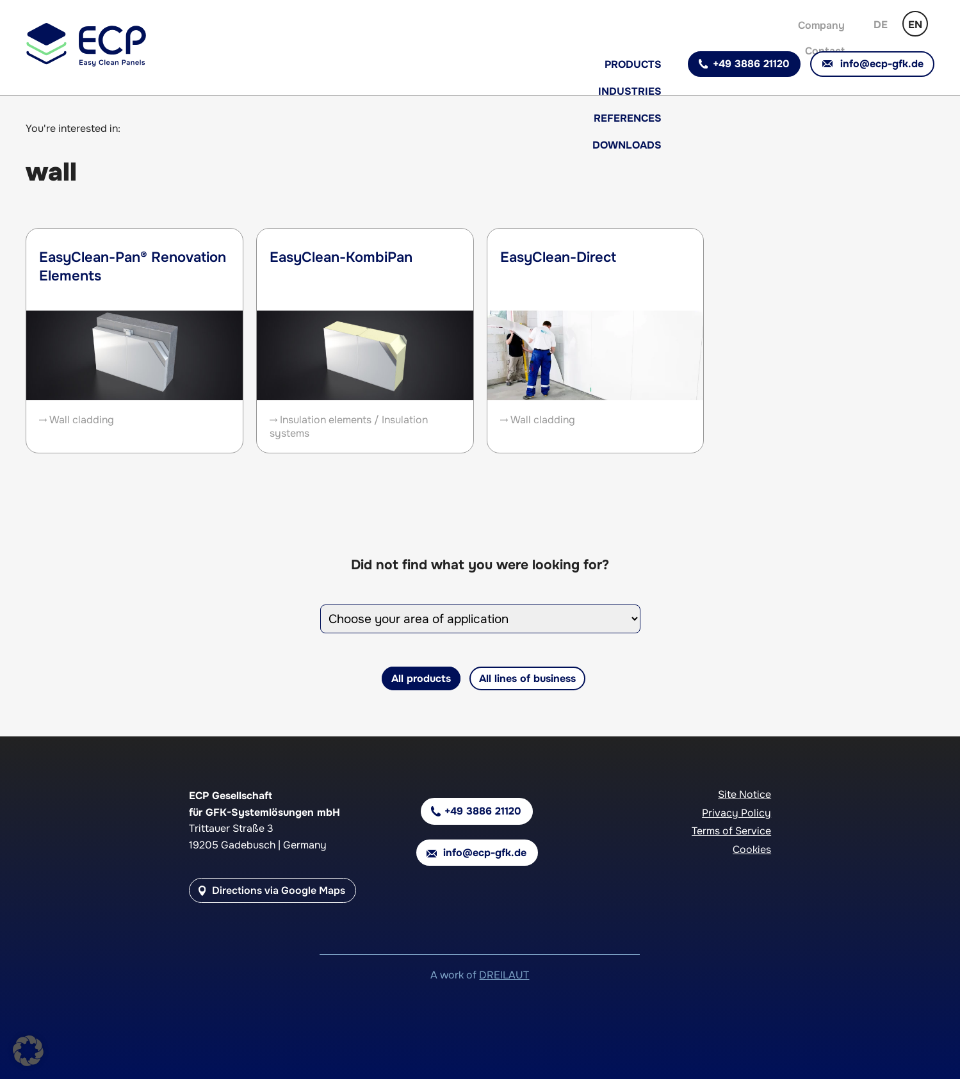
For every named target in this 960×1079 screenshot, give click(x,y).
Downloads (627, 145)
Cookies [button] (752, 849)
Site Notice (744, 794)
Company (821, 25)
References (628, 118)
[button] (28, 1051)
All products (421, 678)
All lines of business (527, 678)
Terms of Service (731, 831)
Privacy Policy (736, 813)
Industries (630, 91)
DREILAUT (504, 975)
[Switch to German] (880, 24)
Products (633, 64)
